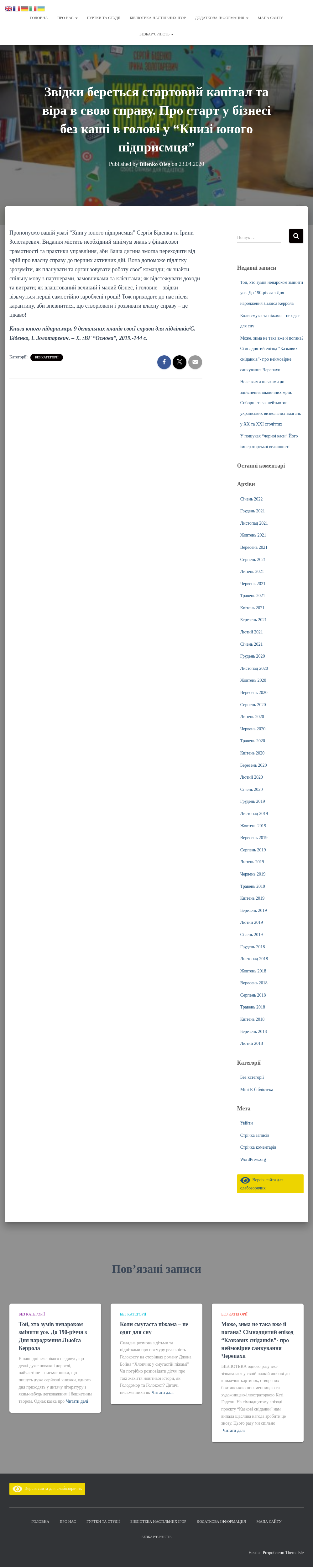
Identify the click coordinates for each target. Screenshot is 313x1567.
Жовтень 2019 (253, 825)
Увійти (246, 1122)
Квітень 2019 (252, 897)
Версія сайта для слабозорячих (47, 1488)
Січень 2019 (251, 934)
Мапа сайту (270, 18)
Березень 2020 (253, 764)
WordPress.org (253, 1159)
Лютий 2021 (251, 631)
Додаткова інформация (221, 18)
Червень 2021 (252, 583)
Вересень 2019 (254, 837)
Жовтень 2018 (253, 970)
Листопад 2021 (254, 522)
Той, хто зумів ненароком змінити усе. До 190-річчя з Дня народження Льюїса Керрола (271, 292)
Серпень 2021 (253, 559)
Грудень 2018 (252, 946)
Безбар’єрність (156, 34)
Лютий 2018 (251, 1042)
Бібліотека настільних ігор (158, 18)
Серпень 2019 (253, 849)
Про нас (67, 18)
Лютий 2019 (251, 921)
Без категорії (47, 356)
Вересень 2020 (254, 692)
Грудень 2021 (252, 510)
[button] (76, 18)
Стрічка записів (254, 1134)
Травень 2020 (252, 740)
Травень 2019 (252, 885)
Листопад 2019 (254, 813)
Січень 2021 (251, 643)
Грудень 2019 (252, 800)
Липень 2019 (252, 861)
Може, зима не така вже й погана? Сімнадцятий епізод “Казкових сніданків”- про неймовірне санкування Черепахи (257, 1340)
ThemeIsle (294, 1552)
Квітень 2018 (252, 1018)
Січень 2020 (251, 788)
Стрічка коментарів (258, 1146)
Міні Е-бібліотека (256, 1089)
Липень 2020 (252, 716)
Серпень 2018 (253, 994)
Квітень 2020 (252, 752)
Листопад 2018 (254, 958)
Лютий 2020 (251, 776)
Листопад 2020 (254, 667)
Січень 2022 (251, 498)
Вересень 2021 (254, 546)
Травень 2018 (252, 1006)
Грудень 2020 (252, 655)
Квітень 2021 (252, 607)
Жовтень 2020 (253, 679)
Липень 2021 (252, 571)
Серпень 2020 (253, 704)
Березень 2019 (253, 910)
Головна (39, 18)
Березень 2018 (253, 1031)
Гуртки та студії (103, 18)
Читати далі (77, 1401)
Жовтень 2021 (253, 534)
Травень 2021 (252, 595)
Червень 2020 (252, 728)
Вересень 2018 (254, 982)
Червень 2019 (252, 873)
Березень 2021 (253, 619)
